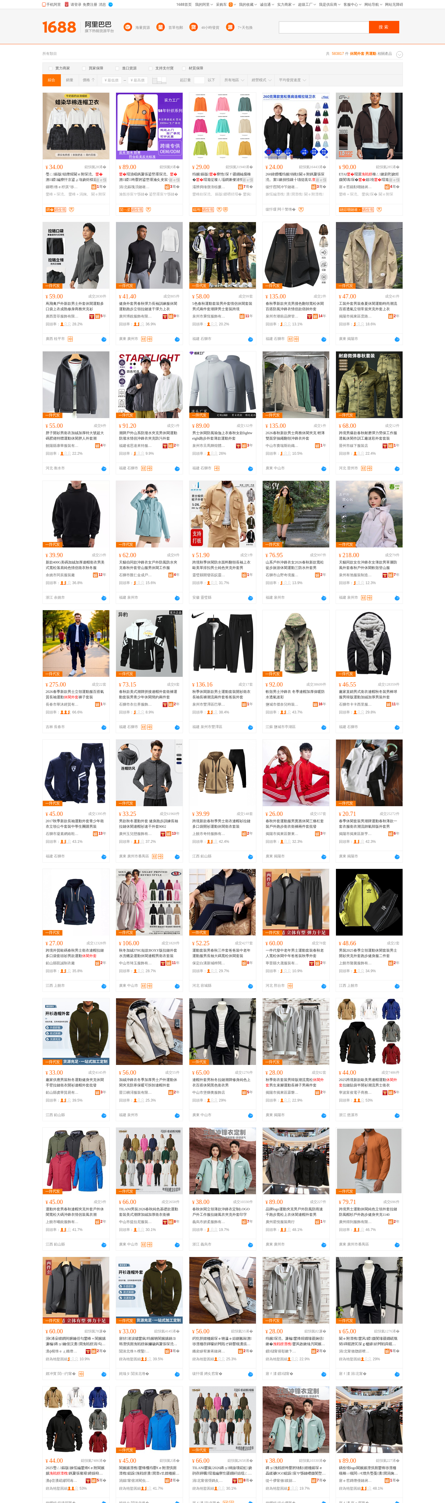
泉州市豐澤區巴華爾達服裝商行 (209, 704)
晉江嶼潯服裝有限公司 (135, 1092)
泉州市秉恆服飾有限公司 (209, 316)
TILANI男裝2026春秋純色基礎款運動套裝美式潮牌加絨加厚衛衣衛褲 (148, 1212)
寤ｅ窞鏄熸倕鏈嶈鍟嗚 (355, 1480)
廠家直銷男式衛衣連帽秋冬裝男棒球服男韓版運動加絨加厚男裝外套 (368, 694)
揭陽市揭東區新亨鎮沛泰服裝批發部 (355, 834)
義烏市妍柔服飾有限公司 (209, 1222)
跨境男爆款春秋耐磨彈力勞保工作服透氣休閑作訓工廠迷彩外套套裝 (368, 436)
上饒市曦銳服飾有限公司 (62, 1222)
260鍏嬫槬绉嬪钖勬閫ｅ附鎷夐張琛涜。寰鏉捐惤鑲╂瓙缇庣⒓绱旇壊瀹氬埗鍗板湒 (295, 177)
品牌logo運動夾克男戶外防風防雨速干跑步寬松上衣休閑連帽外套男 (294, 1212)
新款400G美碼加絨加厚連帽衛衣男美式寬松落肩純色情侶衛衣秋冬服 (75, 565)
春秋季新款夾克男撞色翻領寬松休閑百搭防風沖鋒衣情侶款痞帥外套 (295, 306)
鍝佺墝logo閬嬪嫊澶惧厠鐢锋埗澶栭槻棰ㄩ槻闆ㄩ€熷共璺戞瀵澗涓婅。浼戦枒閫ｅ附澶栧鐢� (368, 1471)
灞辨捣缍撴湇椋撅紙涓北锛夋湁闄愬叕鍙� (209, 187)
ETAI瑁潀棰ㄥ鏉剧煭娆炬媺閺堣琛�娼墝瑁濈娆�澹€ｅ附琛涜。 (369, 177)
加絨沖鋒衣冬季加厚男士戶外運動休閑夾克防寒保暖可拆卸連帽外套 (148, 1082)
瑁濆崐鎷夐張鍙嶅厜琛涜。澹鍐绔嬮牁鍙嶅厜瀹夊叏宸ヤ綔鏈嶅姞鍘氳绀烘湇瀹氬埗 (149, 177)
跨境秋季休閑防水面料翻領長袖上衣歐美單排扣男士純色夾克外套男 (221, 565)
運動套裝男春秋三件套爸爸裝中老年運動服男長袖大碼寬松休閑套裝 (221, 953)
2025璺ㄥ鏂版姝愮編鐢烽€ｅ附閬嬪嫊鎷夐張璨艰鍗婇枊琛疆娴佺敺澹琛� (75, 1471)
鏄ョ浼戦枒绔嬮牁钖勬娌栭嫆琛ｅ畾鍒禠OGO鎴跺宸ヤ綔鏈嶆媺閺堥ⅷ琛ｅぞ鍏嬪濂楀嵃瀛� (296, 1471)
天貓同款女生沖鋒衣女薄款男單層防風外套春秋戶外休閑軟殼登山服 (368, 565)
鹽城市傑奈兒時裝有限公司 (282, 704)
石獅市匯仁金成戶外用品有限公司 (135, 575)
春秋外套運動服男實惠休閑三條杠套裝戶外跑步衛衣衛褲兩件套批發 (295, 824)
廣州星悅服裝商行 (280, 1222)
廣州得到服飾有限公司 (355, 1222)
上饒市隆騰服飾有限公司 (355, 963)
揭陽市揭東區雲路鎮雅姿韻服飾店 (355, 316)
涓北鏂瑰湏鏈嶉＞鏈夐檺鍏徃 (135, 187)
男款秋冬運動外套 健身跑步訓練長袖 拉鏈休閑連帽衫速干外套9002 (148, 824)
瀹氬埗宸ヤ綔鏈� (133, 194)
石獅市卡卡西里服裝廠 (355, 704)
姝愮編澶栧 (275, 194)
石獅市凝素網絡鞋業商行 (62, 834)
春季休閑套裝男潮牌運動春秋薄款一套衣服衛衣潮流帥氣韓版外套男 (368, 824)
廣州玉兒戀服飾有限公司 (135, 834)
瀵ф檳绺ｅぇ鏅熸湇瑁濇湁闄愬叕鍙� (62, 1351)
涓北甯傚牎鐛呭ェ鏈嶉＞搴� (355, 1351)
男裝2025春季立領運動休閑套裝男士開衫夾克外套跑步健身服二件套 (368, 953)
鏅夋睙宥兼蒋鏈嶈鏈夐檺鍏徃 (209, 1351)
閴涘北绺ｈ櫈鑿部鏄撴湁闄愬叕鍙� (135, 1351)
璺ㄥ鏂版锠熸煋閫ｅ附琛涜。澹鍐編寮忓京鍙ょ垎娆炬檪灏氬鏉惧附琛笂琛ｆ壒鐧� (76, 177)
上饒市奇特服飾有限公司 (209, 834)
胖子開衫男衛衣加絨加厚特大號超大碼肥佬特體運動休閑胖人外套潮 (75, 436)
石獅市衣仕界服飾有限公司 (135, 704)
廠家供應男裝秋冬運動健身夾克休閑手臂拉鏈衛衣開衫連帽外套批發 (75, 1082)
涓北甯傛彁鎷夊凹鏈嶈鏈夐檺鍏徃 (209, 1480)
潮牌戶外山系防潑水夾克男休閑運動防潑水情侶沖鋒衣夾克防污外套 (148, 436)
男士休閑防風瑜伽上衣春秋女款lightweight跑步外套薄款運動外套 (222, 436)
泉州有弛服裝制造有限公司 (355, 575)
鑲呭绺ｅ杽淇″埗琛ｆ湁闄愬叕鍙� (62, 187)
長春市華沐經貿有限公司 (62, 704)
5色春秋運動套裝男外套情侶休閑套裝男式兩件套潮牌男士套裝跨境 (222, 306)
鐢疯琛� (369, 194)
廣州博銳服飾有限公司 (135, 316)
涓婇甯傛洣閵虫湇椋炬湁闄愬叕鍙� (135, 1480)
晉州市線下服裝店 (353, 446)
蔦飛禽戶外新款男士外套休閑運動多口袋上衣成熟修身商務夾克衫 (75, 306)
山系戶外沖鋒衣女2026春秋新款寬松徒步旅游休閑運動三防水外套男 (295, 565)
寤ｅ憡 (101, 180)
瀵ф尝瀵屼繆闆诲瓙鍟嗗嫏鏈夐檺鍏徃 (62, 1480)
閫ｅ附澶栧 (314, 194)
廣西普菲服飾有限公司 (62, 316)
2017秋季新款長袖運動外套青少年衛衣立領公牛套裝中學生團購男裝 (75, 824)
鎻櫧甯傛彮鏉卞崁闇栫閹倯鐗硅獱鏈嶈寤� (282, 1351)
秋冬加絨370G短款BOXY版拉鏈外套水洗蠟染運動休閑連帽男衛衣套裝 (148, 953)
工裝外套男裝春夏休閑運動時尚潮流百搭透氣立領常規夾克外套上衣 (368, 306)
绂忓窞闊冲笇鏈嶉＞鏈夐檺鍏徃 (282, 187)
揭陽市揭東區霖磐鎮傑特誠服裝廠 (282, 1092)
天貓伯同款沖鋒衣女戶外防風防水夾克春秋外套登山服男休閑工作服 (148, 565)
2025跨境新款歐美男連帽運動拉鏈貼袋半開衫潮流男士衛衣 (368, 1082)
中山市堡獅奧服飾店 (208, 1092)
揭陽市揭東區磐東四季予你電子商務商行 (282, 834)
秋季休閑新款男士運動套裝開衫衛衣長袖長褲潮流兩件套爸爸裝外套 (221, 694)
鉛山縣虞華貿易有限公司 (62, 1092)
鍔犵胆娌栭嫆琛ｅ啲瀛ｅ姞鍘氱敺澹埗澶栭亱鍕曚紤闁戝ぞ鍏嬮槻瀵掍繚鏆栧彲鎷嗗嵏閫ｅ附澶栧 (222, 1341)
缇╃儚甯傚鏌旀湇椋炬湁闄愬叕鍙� (282, 1480)
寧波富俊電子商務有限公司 (355, 1092)
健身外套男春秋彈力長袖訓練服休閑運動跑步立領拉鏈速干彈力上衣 (148, 306)
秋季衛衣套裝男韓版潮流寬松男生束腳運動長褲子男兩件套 (295, 1082)
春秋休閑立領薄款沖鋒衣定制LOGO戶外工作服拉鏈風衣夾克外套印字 (221, 1212)
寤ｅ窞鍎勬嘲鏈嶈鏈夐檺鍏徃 (355, 187)
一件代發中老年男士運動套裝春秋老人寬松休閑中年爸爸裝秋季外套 (295, 953)
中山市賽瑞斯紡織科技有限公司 (282, 446)
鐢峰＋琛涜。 (57, 194)
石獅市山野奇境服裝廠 (282, 575)
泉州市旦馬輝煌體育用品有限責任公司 (209, 446)
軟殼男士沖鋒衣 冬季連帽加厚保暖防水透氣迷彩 (295, 694)
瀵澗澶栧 (294, 194)
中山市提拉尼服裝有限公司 (135, 1222)
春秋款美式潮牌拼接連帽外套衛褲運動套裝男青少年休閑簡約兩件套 (148, 694)
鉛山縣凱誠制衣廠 (60, 963)
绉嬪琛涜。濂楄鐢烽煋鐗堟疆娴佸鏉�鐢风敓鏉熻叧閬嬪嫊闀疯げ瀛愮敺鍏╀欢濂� (295, 1341)
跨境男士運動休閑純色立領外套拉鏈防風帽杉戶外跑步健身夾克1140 (368, 1212)
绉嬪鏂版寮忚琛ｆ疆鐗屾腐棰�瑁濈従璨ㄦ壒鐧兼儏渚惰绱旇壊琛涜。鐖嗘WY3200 (222, 177)
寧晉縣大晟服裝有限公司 (282, 963)
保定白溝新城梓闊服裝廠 (209, 963)
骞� (101, 187)
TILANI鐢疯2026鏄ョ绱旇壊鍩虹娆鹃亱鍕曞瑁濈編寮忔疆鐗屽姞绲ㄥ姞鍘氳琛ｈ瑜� (222, 1471)
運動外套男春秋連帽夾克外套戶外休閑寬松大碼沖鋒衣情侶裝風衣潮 (75, 1212)
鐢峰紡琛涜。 (203, 194)
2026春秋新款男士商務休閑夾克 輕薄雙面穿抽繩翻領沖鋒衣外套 (295, 436)
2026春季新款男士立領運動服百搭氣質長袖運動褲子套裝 (75, 694)
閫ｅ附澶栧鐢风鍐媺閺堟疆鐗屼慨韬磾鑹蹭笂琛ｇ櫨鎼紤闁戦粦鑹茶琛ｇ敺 (368, 1341)
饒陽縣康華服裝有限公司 (62, 446)
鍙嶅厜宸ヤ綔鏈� (163, 194)
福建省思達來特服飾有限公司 (135, 446)
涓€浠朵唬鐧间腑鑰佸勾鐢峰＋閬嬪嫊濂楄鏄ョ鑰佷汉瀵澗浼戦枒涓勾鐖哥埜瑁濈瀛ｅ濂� (76, 1341)
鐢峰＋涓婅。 (79, 194)
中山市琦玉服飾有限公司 (135, 963)
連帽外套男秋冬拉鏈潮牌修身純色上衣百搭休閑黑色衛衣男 (221, 1082)
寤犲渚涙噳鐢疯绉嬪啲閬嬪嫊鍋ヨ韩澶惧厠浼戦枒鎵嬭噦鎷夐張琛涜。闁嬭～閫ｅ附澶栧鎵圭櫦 (148, 1341)
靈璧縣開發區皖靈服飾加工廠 (209, 575)
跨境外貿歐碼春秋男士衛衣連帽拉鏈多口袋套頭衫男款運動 (75, 953)
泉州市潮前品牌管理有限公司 (282, 316)
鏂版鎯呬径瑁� (228, 194)
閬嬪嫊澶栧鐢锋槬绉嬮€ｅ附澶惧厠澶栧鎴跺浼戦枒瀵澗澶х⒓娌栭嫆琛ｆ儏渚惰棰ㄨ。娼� (149, 1471)
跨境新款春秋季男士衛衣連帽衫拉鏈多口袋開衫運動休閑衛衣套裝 (221, 824)
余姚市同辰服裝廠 (60, 575)
